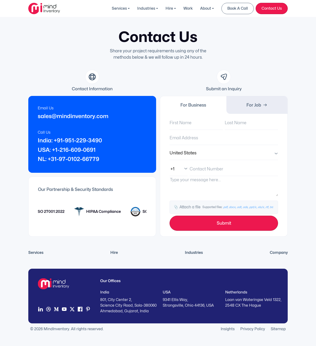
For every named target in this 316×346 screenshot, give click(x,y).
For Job (256, 105)
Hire (169, 8)
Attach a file (223, 207)
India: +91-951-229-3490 (70, 140)
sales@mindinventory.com (73, 116)
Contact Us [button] (272, 8)
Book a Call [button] (237, 8)
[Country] (224, 153)
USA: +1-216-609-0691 (67, 149)
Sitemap (278, 329)
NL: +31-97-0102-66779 (68, 159)
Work (188, 8)
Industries (146, 8)
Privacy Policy (252, 329)
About (205, 8)
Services (119, 8)
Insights (228, 329)
